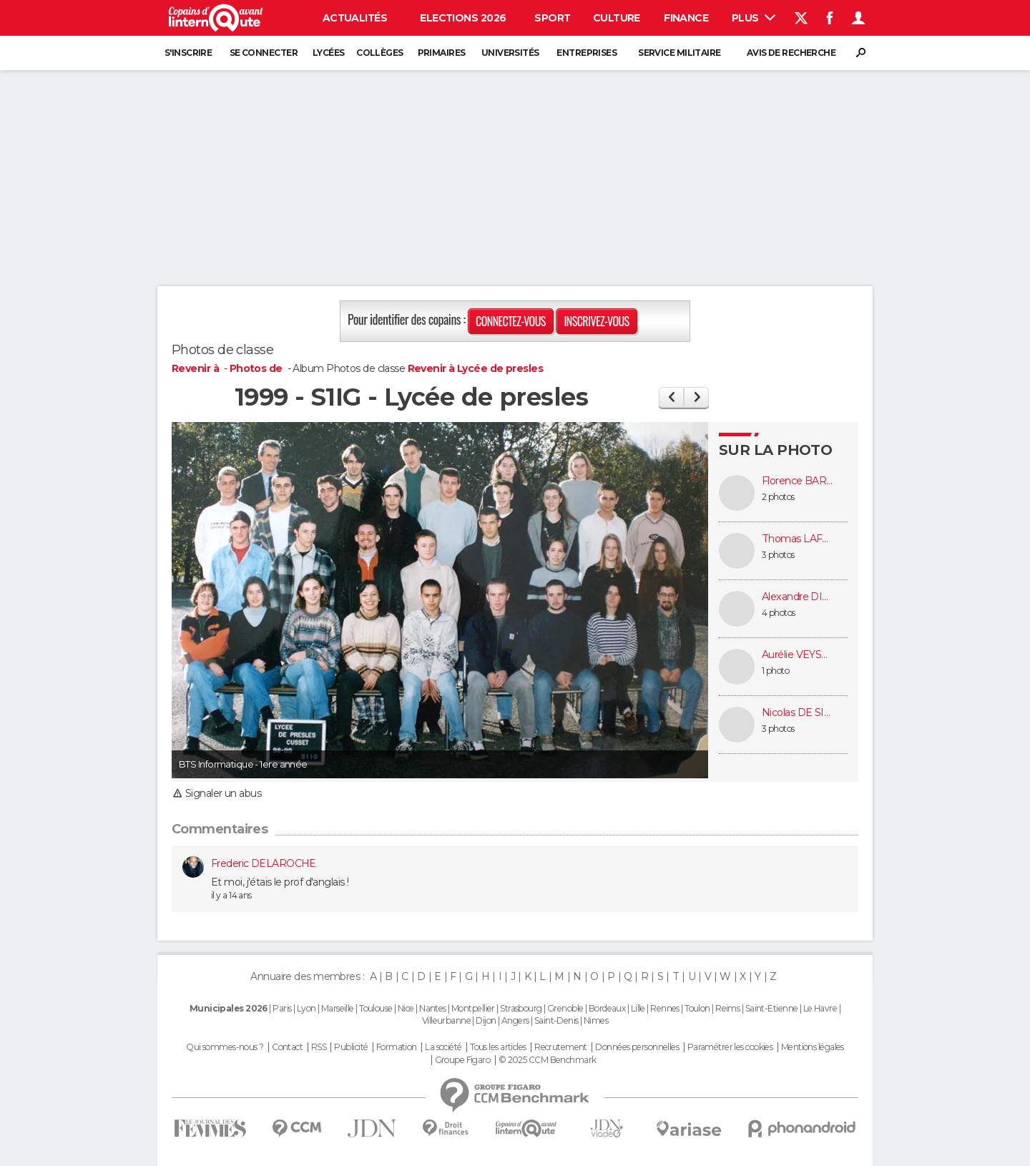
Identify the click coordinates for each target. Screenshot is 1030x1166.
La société (443, 1047)
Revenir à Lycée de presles (475, 368)
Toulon (697, 1008)
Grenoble (565, 1008)
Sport (552, 17)
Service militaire (679, 52)
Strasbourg (520, 1008)
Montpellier (473, 1008)
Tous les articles (498, 1047)
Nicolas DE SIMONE (797, 713)
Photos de (257, 368)
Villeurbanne (446, 1020)
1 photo (775, 670)
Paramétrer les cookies (730, 1047)
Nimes (596, 1020)
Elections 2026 (463, 17)
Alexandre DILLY (797, 597)
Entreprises (586, 52)
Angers (515, 1020)
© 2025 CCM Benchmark (548, 1060)
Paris (282, 1008)
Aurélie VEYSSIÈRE (797, 655)
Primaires (442, 52)
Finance (686, 17)
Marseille (337, 1008)
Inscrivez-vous (596, 321)
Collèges (379, 52)
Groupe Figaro (463, 1060)
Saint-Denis (556, 1020)
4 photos (778, 612)
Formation (396, 1047)
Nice (406, 1008)
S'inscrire (188, 52)
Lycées (329, 52)
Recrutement (560, 1047)
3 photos (778, 554)
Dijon (486, 1020)
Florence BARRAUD (797, 481)
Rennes (665, 1008)
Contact (287, 1047)
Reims (727, 1008)
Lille (638, 1008)
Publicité (351, 1047)
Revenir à (196, 368)
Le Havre (820, 1008)
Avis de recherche (791, 52)
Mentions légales (812, 1047)
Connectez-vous (511, 321)
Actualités (355, 17)
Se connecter (264, 52)
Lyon (306, 1008)
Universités (510, 52)
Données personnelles (637, 1047)
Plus (753, 17)
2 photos (778, 496)
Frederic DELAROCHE (263, 863)
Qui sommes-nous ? (224, 1047)
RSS (318, 1047)
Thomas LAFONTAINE (797, 539)
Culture (616, 17)
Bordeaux (607, 1008)
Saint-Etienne (771, 1008)
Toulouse (376, 1008)
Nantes (432, 1008)
